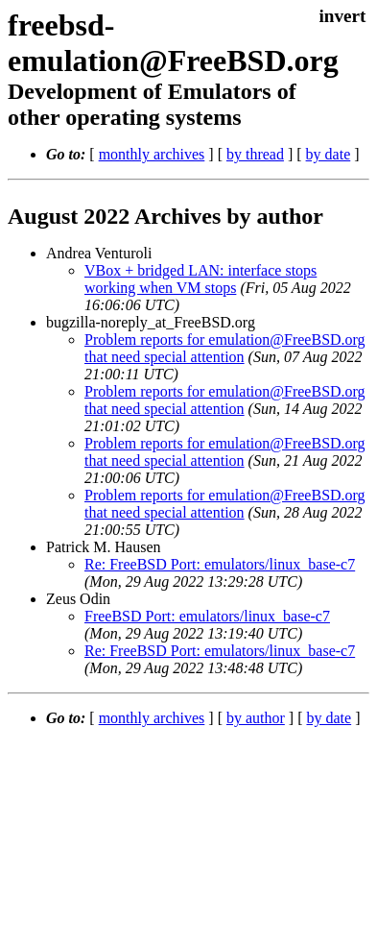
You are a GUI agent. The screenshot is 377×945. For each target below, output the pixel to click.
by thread (255, 154)
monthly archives (152, 154)
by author (255, 718)
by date (328, 154)
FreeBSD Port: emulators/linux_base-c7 (207, 616)
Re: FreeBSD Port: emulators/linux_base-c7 (219, 564)
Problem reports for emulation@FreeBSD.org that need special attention (224, 348)
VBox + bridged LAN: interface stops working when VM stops (200, 279)
